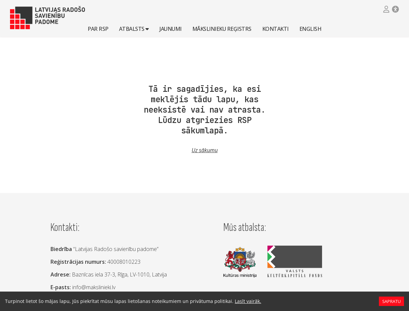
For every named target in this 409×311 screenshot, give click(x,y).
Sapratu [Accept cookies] (391, 301)
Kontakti (275, 28)
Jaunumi (171, 28)
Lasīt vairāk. (237, 301)
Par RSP (98, 28)
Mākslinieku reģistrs (221, 28)
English (310, 28)
